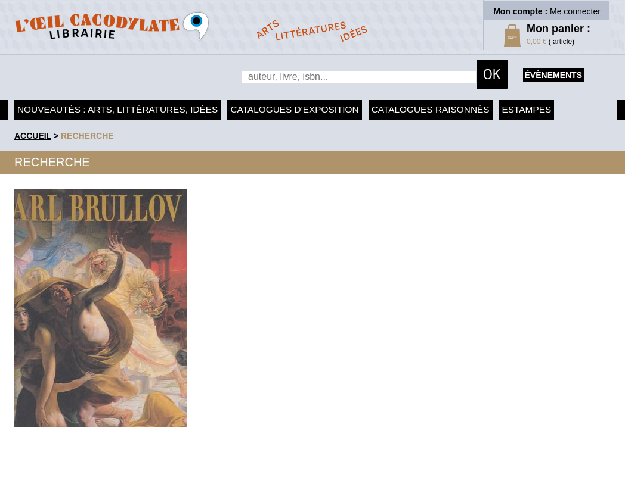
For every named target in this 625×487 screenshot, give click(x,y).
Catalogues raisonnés (431, 109)
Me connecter (575, 11)
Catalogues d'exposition (294, 109)
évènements (553, 75)
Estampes (527, 109)
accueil (32, 136)
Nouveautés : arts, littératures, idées (117, 109)
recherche (87, 136)
